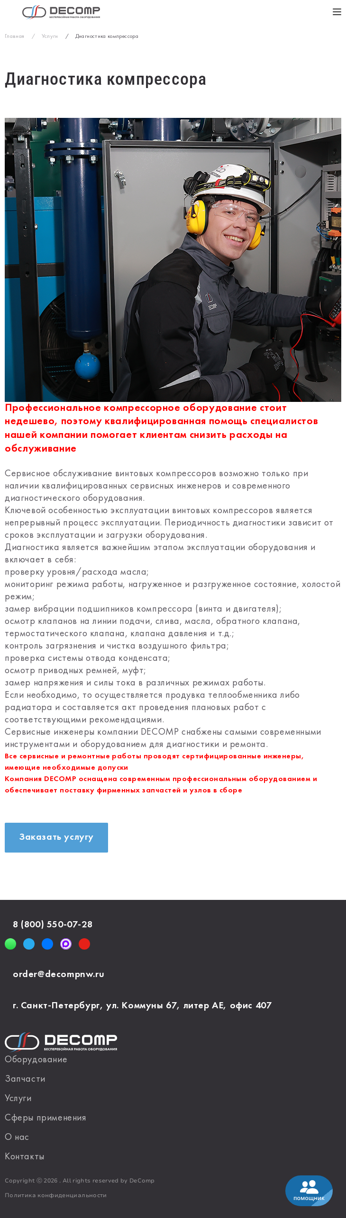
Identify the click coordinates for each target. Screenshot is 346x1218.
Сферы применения (46, 1118)
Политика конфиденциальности (56, 1195)
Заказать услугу (56, 837)
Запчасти (25, 1079)
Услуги (18, 1098)
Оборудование (36, 1060)
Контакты (25, 1157)
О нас (17, 1137)
